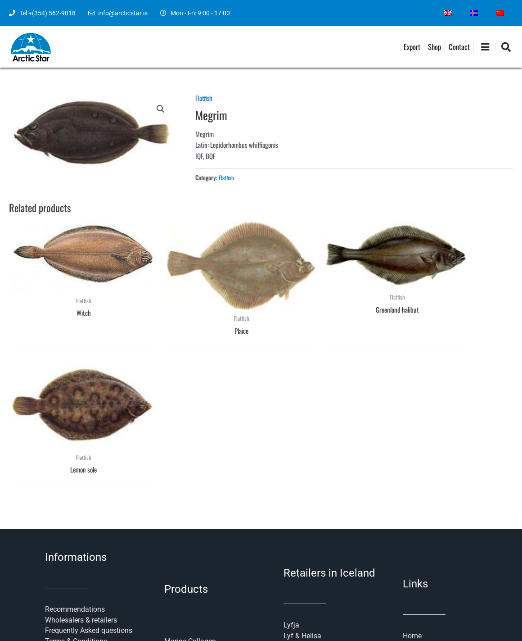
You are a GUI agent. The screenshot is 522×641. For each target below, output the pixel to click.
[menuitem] (448, 13)
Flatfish (204, 98)
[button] (161, 109)
